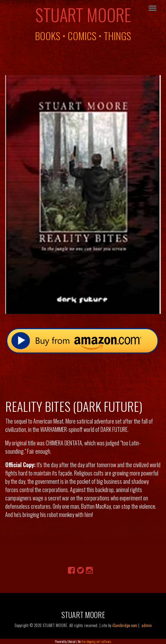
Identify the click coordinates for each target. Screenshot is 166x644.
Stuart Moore (83, 14)
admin (146, 625)
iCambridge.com (124, 625)
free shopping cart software (96, 641)
